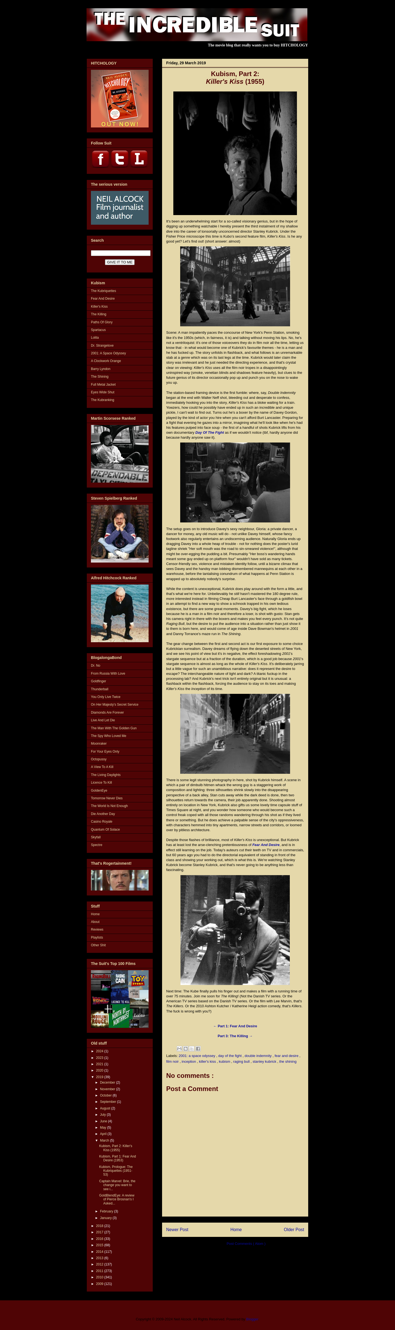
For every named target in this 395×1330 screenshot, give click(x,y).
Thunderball (99, 689)
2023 (100, 1058)
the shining (288, 1061)
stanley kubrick (265, 1061)
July (103, 1115)
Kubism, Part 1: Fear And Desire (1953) (117, 1158)
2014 (100, 1252)
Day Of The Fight (209, 432)
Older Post (294, 1229)
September (108, 1102)
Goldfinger (98, 681)
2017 (100, 1232)
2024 (100, 1051)
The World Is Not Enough (109, 806)
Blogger (252, 1319)
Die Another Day (103, 814)
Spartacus (98, 330)
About (95, 922)
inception (189, 1061)
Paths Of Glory (102, 322)
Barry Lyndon (100, 369)
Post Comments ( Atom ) (246, 1244)
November (108, 1089)
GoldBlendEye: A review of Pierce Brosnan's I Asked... (116, 1199)
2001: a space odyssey (197, 1056)
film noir (173, 1061)
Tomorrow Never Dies (107, 798)
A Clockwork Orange (106, 361)
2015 (100, 1245)
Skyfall (96, 837)
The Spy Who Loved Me (108, 736)
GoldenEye (99, 790)
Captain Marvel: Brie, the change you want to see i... (117, 1185)
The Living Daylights (106, 775)
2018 (100, 1226)
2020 (100, 1070)
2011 (100, 1271)
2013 (100, 1258)
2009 (100, 1284)
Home (236, 1229)
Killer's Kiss (99, 306)
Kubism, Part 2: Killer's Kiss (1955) (115, 1148)
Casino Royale (101, 821)
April (103, 1134)
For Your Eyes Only (105, 751)
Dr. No (95, 665)
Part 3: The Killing (233, 1036)
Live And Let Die (103, 720)
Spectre (96, 845)
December (108, 1082)
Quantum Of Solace (105, 829)
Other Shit (98, 945)
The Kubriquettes (103, 291)
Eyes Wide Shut (102, 392)
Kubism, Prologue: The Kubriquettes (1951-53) (116, 1171)
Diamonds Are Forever (107, 712)
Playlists (97, 937)
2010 (100, 1277)
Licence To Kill (101, 782)
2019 (100, 1077)
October (106, 1095)
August (105, 1108)
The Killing (98, 314)
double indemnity (259, 1056)
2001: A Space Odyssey (108, 353)
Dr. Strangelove (102, 345)
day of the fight (230, 1056)
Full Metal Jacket (103, 384)
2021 (100, 1064)
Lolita (95, 338)
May (103, 1127)
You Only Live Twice (105, 697)
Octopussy (99, 759)
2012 (100, 1264)
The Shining (100, 377)
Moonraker (99, 743)
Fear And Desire (266, 845)
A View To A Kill (102, 767)
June (104, 1121)
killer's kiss (208, 1061)
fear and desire (287, 1056)
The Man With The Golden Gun (114, 728)
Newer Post (177, 1229)
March (105, 1140)
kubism (225, 1061)
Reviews (97, 929)
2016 (100, 1239)
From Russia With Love (108, 673)
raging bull (242, 1061)
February (107, 1211)
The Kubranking (102, 400)
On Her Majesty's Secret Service (114, 704)
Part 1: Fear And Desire (237, 1026)
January (106, 1218)
